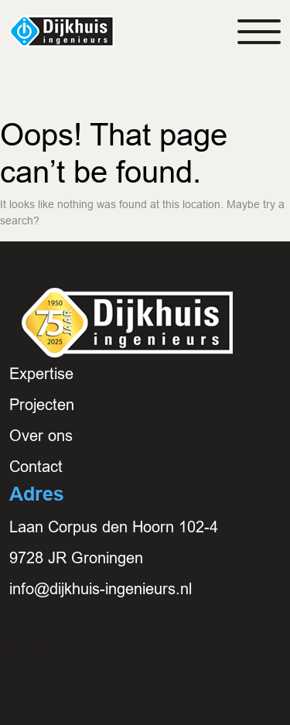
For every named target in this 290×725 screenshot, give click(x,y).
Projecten (41, 404)
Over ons (41, 435)
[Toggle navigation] (259, 31)
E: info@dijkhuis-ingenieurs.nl (110, 650)
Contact (36, 466)
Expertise (41, 373)
